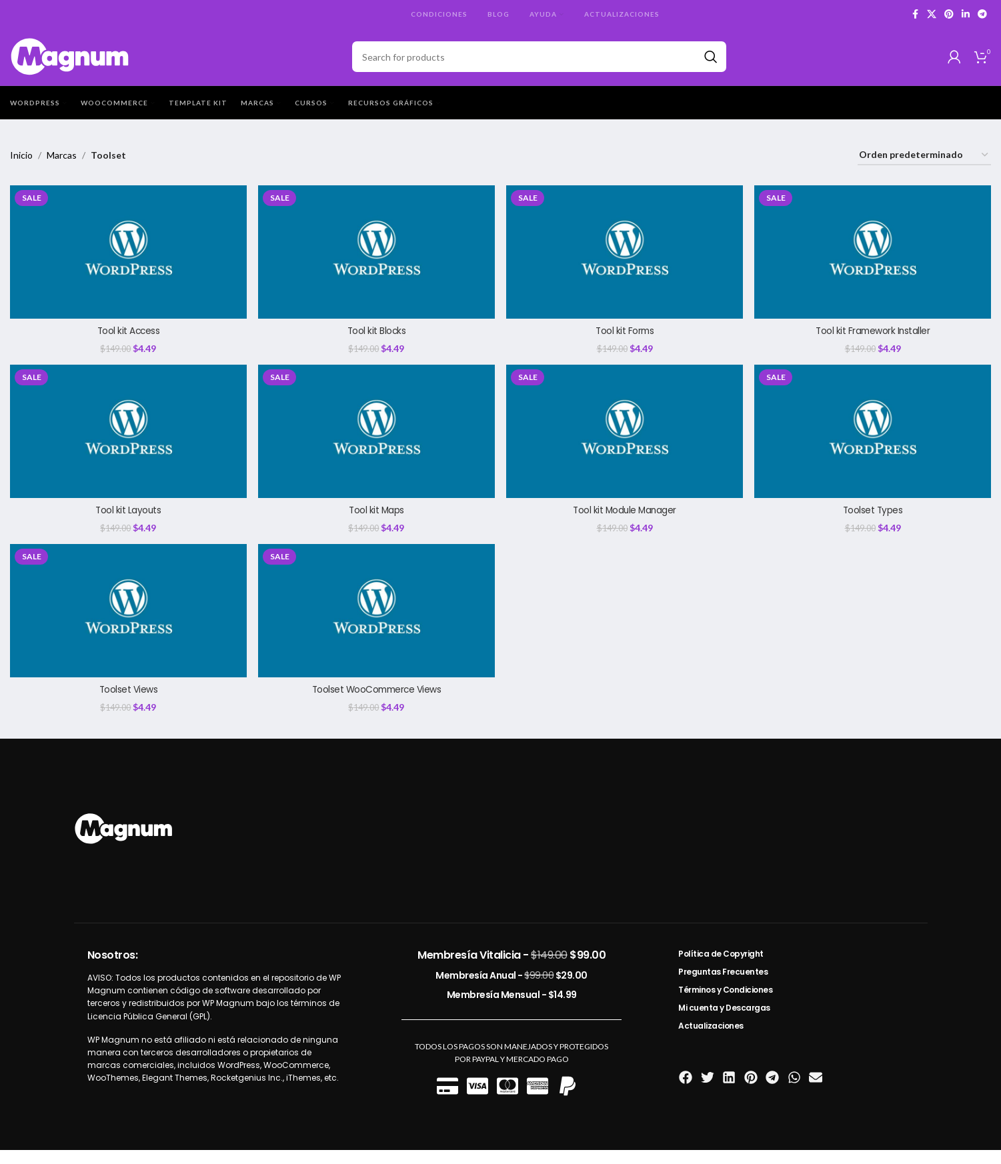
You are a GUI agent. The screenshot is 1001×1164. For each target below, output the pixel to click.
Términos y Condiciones (725, 1003)
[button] (686, 1091)
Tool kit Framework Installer (873, 342)
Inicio (21, 167)
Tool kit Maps (376, 522)
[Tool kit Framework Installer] (873, 263)
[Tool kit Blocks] (376, 263)
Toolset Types (873, 522)
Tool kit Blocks (376, 342)
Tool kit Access (127, 342)
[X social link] (931, 14)
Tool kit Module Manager (625, 522)
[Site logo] (70, 61)
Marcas (62, 167)
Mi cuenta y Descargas (724, 1021)
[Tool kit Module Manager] (625, 443)
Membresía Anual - (511, 988)
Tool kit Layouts (127, 522)
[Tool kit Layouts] (127, 443)
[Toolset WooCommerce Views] (376, 624)
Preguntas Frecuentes (723, 985)
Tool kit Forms (625, 342)
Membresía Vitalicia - (511, 968)
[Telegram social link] (982, 14)
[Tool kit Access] (127, 263)
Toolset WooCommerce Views (376, 702)
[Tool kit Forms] (625, 263)
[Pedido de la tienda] (924, 167)
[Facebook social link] (915, 14)
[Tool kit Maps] (376, 443)
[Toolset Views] (127, 624)
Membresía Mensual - (512, 1008)
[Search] (539, 62)
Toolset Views (127, 702)
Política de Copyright (721, 967)
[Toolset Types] (873, 443)
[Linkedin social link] (966, 14)
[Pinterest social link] (949, 14)
